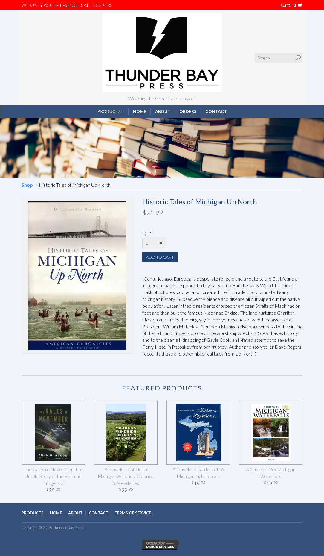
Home (139, 111)
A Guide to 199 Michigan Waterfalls (270, 472)
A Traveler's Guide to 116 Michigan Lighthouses (198, 472)
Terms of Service (132, 513)
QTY (146, 233)
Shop (27, 185)
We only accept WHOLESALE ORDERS (67, 5)
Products (110, 111)
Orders (187, 111)
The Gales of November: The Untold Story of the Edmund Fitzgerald (53, 476)
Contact (216, 111)
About (162, 111)
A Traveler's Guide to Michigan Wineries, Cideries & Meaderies (126, 476)
